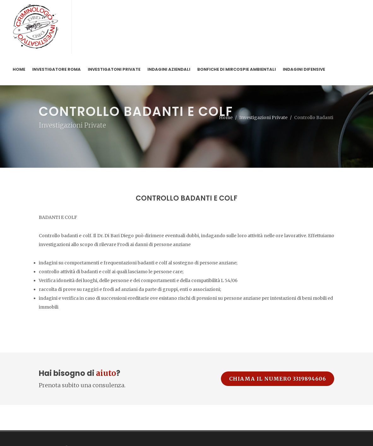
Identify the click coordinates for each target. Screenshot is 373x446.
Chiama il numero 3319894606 (277, 344)
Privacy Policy (53, 429)
